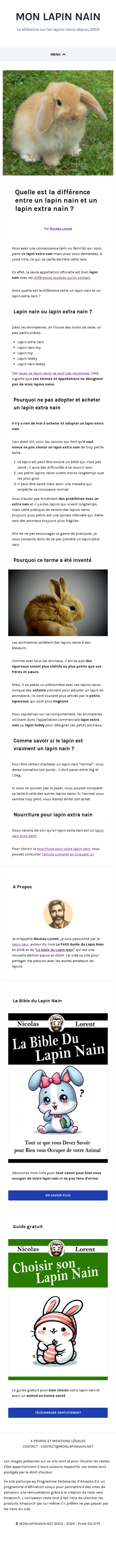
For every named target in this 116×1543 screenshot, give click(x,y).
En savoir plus (58, 1195)
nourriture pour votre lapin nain (63, 849)
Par (58, 229)
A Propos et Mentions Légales (58, 1441)
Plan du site (89, 1523)
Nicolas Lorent (61, 229)
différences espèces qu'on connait (62, 277)
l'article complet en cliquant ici (68, 854)
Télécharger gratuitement (58, 1413)
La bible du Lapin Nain (54, 950)
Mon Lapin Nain (58, 16)
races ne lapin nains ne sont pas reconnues (54, 373)
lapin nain (20, 944)
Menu (58, 54)
